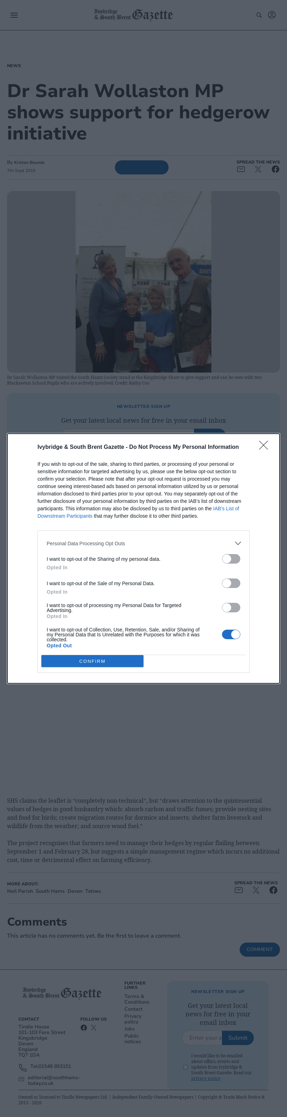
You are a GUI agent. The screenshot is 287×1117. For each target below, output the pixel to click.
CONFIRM (92, 661)
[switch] (231, 559)
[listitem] (143, 543)
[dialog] (143, 558)
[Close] (266, 447)
